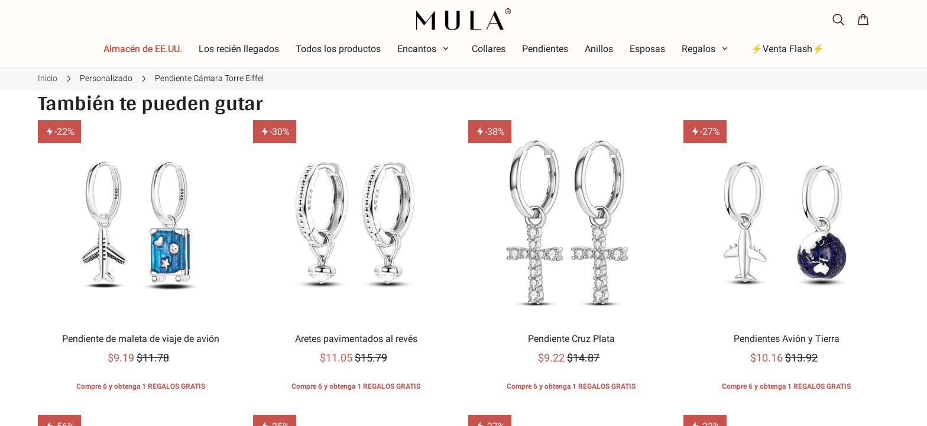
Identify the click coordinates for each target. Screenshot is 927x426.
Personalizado (106, 78)
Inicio (47, 78)
